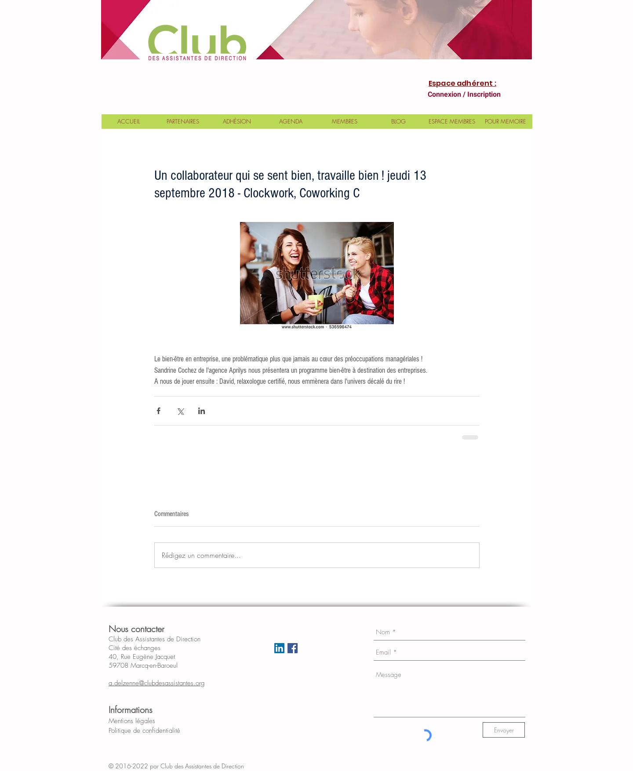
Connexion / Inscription (464, 94)
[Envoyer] (504, 730)
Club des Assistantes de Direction (209, 766)
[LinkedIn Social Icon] (279, 648)
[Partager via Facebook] (158, 411)
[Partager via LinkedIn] (201, 411)
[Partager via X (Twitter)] (180, 411)
